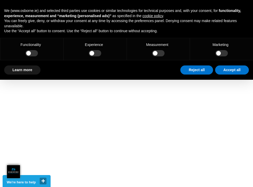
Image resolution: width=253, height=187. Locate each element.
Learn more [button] (22, 70)
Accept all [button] (232, 70)
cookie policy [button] (152, 16)
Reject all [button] (196, 70)
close (43, 181)
